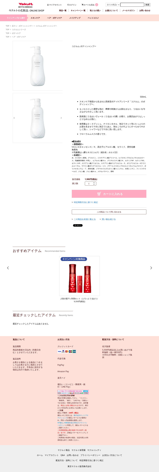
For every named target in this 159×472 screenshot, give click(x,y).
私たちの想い (95, 10)
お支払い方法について (112, 455)
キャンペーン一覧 (78, 10)
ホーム (40, 455)
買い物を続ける (109, 219)
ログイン (72, 4)
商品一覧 (62, 10)
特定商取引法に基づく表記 (86, 202)
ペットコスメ (93, 18)
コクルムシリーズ (19, 29)
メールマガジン (128, 10)
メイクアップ (74, 18)
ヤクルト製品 (64, 450)
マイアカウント (55, 4)
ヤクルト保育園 (78, 450)
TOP (7, 26)
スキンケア (35, 18)
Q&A (62, 455)
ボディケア (16, 33)
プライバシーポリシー (90, 455)
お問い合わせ (144, 10)
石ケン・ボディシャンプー (22, 26)
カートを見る (89, 4)
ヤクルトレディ (94, 450)
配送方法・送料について (67, 460)
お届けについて (111, 10)
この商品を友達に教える (85, 219)
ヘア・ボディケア (54, 18)
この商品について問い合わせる (109, 212)
